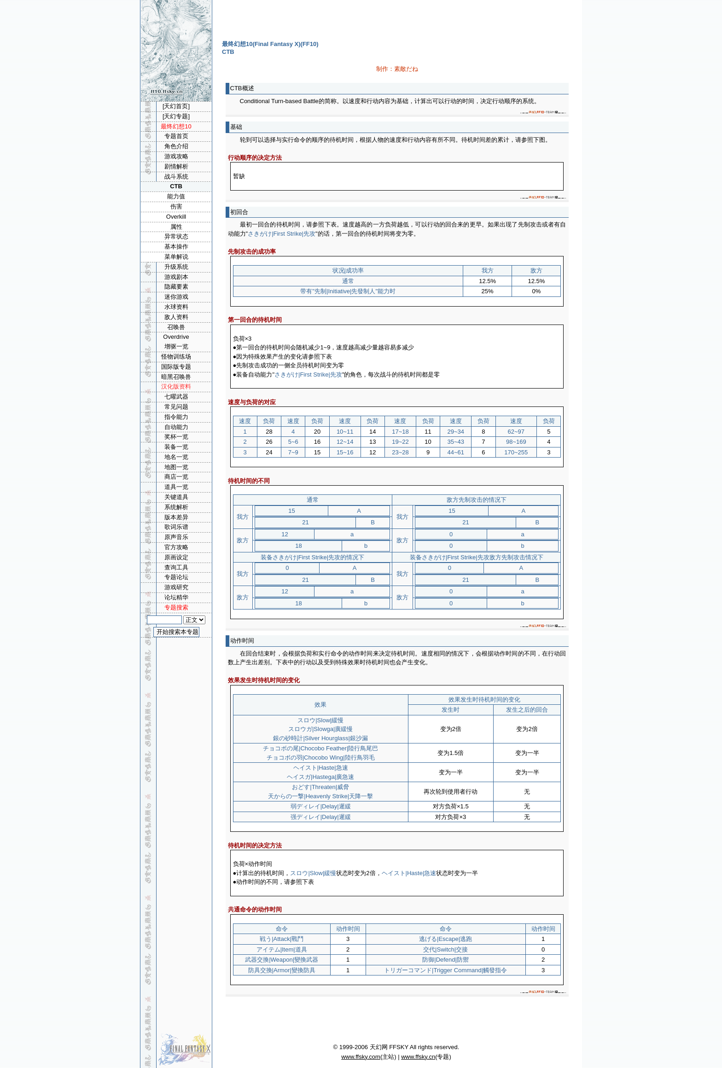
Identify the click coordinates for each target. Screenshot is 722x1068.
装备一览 (176, 446)
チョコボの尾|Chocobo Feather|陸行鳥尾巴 (320, 748)
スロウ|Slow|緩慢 (320, 720)
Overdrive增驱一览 (176, 341)
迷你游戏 (176, 296)
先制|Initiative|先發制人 (344, 291)
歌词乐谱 (176, 526)
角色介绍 (176, 146)
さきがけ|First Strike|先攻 (281, 233)
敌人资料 (176, 316)
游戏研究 (176, 587)
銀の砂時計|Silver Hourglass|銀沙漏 (320, 738)
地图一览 (176, 467)
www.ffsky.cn (418, 1056)
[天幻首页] (176, 106)
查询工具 (176, 567)
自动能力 (176, 427)
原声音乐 (176, 537)
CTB (176, 186)
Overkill (176, 216)
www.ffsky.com (360, 1056)
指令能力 (176, 416)
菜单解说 (176, 256)
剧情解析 (176, 166)
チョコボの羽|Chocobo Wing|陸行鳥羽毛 (321, 757)
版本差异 (176, 517)
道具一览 (176, 486)
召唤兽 (176, 327)
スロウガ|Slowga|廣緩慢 (320, 729)
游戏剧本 (176, 276)
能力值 (176, 196)
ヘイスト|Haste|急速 (320, 767)
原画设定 (176, 557)
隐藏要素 (176, 286)
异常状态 (176, 236)
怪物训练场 (176, 356)
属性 (176, 226)
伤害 (176, 206)
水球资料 (176, 306)
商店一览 (176, 476)
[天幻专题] (176, 116)
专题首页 (176, 136)
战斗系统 (176, 176)
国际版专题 (176, 366)
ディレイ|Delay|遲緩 (324, 806)
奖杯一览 (176, 436)
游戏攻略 (176, 156)
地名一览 (176, 456)
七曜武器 (176, 396)
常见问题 (176, 406)
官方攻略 (176, 547)
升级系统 (176, 266)
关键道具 (176, 496)
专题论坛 (176, 577)
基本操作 (176, 246)
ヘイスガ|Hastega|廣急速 (320, 776)
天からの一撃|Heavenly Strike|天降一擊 (320, 796)
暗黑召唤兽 (176, 376)
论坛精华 (176, 597)
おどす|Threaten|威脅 (320, 787)
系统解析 (176, 507)
